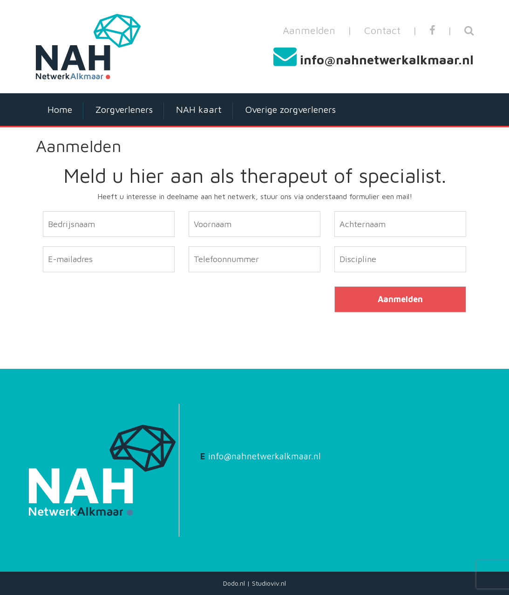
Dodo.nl (234, 583)
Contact (382, 30)
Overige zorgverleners (290, 109)
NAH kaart (199, 109)
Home (60, 109)
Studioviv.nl (269, 583)
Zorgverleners (124, 109)
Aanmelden (309, 30)
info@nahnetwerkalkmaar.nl (387, 59)
